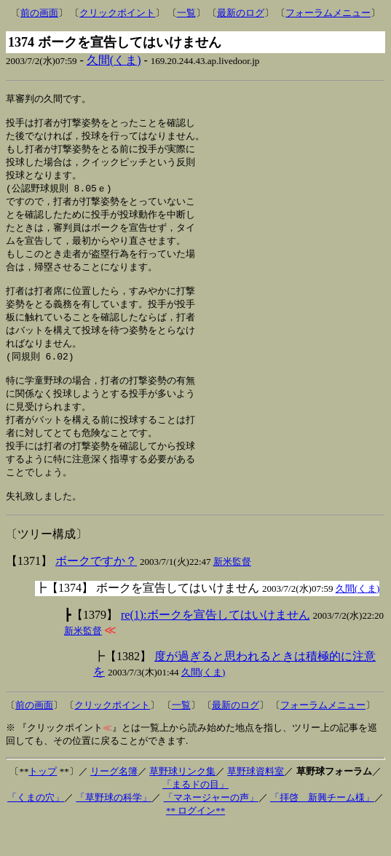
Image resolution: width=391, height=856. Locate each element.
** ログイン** (195, 839)
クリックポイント (117, 12)
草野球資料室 (255, 800)
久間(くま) (114, 60)
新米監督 (232, 590)
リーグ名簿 (114, 800)
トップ (42, 800)
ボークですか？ (96, 590)
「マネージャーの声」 (211, 826)
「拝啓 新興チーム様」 (322, 826)
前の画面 (39, 12)
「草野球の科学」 (113, 826)
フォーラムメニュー (328, 12)
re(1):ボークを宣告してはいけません (215, 644)
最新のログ (240, 12)
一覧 (186, 12)
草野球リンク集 (182, 800)
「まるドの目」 (195, 813)
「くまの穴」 (35, 826)
